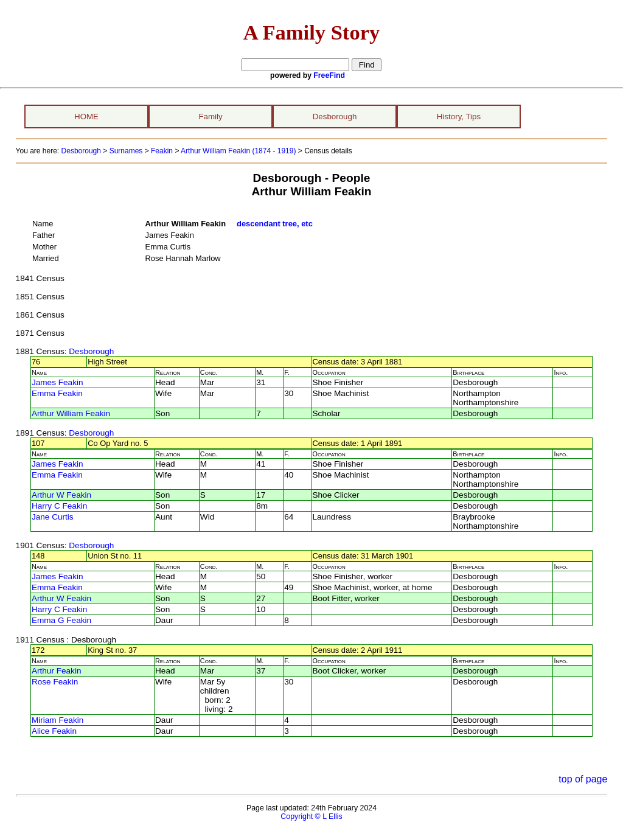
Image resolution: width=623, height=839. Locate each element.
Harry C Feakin (59, 505)
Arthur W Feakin (61, 495)
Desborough (335, 116)
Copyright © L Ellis (311, 816)
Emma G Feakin (61, 620)
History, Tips (459, 116)
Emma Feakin (57, 393)
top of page (583, 779)
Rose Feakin (55, 681)
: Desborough (89, 351)
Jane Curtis (53, 516)
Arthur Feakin (57, 670)
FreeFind (329, 75)
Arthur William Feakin (71, 413)
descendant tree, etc (275, 223)
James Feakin (57, 382)
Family (210, 116)
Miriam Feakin (57, 720)
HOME (86, 116)
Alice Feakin (54, 731)
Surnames (126, 151)
